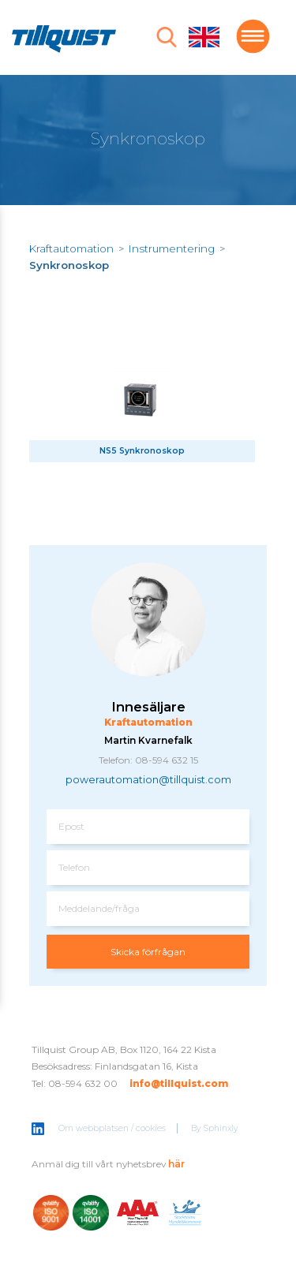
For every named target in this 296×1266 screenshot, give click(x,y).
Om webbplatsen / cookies (112, 1128)
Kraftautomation (71, 248)
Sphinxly (221, 1128)
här (176, 1164)
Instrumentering (172, 248)
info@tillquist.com (178, 1083)
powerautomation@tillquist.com (148, 780)
